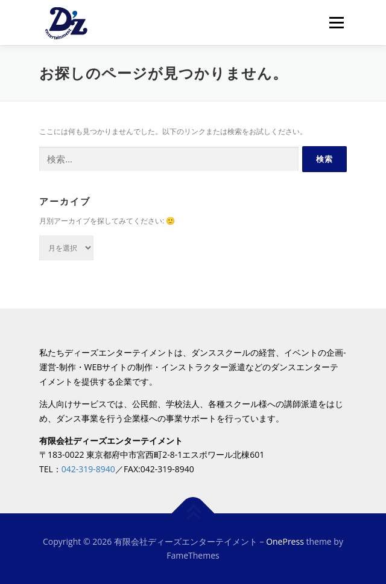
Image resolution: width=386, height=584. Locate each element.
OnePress (285, 541)
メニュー (336, 23)
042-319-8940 (88, 469)
